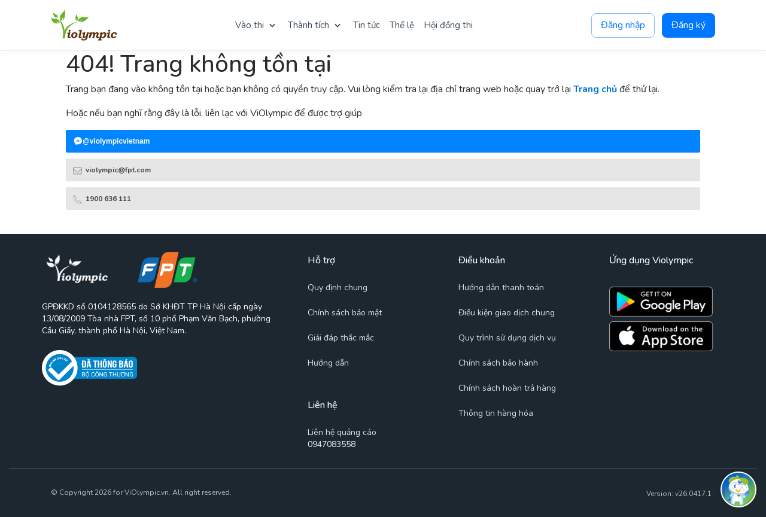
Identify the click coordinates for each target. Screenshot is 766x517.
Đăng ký (688, 25)
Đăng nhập (623, 25)
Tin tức (366, 25)
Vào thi (249, 25)
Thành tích (308, 25)
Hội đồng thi (448, 25)
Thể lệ (402, 25)
